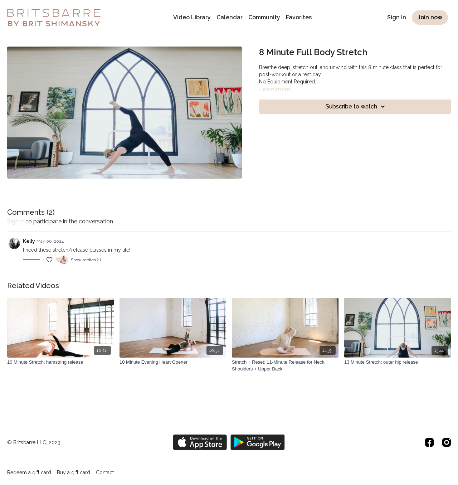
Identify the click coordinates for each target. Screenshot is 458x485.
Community (264, 17)
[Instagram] (446, 442)
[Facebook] (429, 442)
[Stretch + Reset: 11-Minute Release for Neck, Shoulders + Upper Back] (285, 366)
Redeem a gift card (29, 472)
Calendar (229, 17)
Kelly (29, 241)
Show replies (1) (86, 259)
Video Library (192, 17)
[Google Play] (257, 442)
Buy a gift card (73, 472)
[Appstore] (199, 442)
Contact (105, 472)
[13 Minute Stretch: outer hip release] (397, 362)
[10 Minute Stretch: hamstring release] (60, 362)
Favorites (299, 17)
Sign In (396, 17)
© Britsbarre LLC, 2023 (33, 442)
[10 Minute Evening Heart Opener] (173, 362)
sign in (16, 221)
